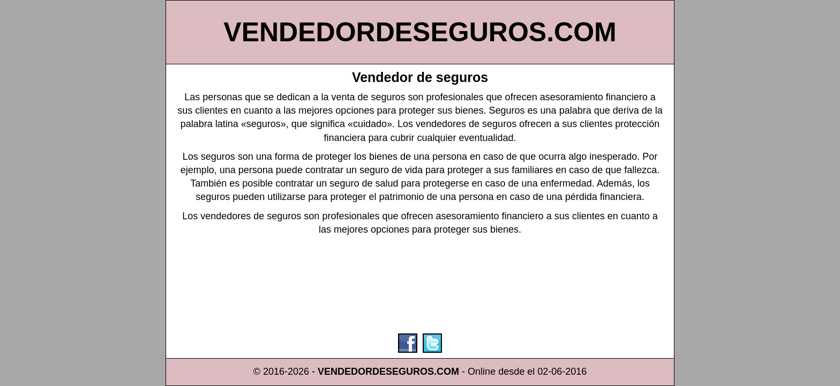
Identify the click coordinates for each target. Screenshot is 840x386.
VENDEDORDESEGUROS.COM (419, 32)
